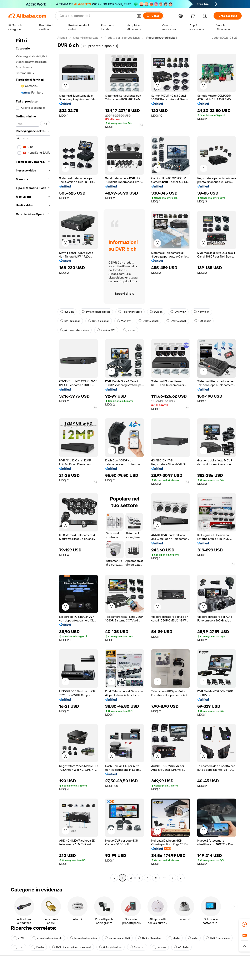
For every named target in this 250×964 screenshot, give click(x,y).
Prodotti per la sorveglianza (122, 37)
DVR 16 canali (149, 321)
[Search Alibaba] (96, 16)
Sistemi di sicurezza (85, 37)
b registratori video (83, 938)
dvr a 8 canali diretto (96, 311)
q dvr (193, 938)
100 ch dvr (202, 321)
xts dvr (129, 330)
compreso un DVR (117, 938)
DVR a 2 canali (98, 321)
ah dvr (174, 938)
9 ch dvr (124, 321)
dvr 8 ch (67, 311)
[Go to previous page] (114, 877)
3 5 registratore (110, 947)
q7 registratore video (74, 330)
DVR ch (156, 311)
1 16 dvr (37, 947)
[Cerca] (153, 15)
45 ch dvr (181, 947)
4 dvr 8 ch (201, 311)
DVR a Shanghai (149, 938)
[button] (138, 15)
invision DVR (106, 330)
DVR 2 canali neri (218, 938)
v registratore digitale (47, 938)
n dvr (19, 947)
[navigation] (31, 458)
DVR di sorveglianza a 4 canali (71, 947)
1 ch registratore (130, 311)
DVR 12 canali (70, 321)
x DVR (19, 938)
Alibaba (62, 37)
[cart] (193, 16)
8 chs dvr (137, 947)
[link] (244, 924)
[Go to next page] (181, 877)
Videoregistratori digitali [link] (161, 37)
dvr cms (159, 947)
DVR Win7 (178, 311)
